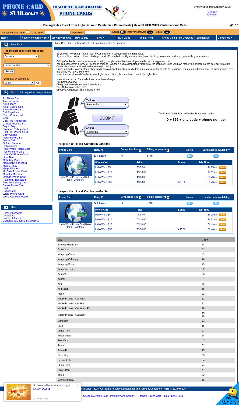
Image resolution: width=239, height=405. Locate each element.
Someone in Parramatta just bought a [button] (51, 387)
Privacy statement (12, 218)
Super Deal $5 (42, 388)
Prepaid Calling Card (149, 395)
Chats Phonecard (13, 115)
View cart (212, 12)
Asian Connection (13, 106)
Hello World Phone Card (16, 148)
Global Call (9, 140)
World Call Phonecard (15, 196)
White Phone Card (13, 193)
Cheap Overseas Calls (95, 395)
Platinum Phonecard (14, 179)
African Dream (11, 101)
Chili (5, 118)
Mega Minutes (11, 168)
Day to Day (9, 126)
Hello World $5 (103, 167)
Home (4, 37)
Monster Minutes (12, 174)
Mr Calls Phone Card (15, 171)
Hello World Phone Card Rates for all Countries (75, 178)
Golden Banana (12, 143)
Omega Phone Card (14, 176)
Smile (6, 188)
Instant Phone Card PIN (123, 395)
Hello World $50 (103, 182)
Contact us (8, 215)
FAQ (99, 37)
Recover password (12, 213)
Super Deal (9, 191)
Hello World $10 (103, 172)
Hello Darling (10, 146)
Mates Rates (10, 165)
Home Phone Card (13, 151)
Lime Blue (8, 157)
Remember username (13, 32)
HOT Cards (124, 37)
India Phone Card (173, 395)
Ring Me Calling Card (15, 182)
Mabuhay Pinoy (12, 160)
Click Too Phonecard (14, 120)
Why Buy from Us (61, 37)
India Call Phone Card (15, 154)
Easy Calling (10, 134)
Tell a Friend (147, 37)
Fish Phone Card (12, 137)
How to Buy (81, 37)
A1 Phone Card (11, 98)
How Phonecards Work (34, 37)
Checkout (212, 14)
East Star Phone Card (15, 132)
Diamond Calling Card (15, 129)
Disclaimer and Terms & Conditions (21, 220)
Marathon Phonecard (15, 162)
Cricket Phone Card (14, 123)
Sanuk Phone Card (14, 185)
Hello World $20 (103, 177)
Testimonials (202, 37)
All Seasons (9, 103)
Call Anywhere (11, 112)
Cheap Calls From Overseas (177, 37)
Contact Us (224, 37)
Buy (16, 92)
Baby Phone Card (13, 109)
